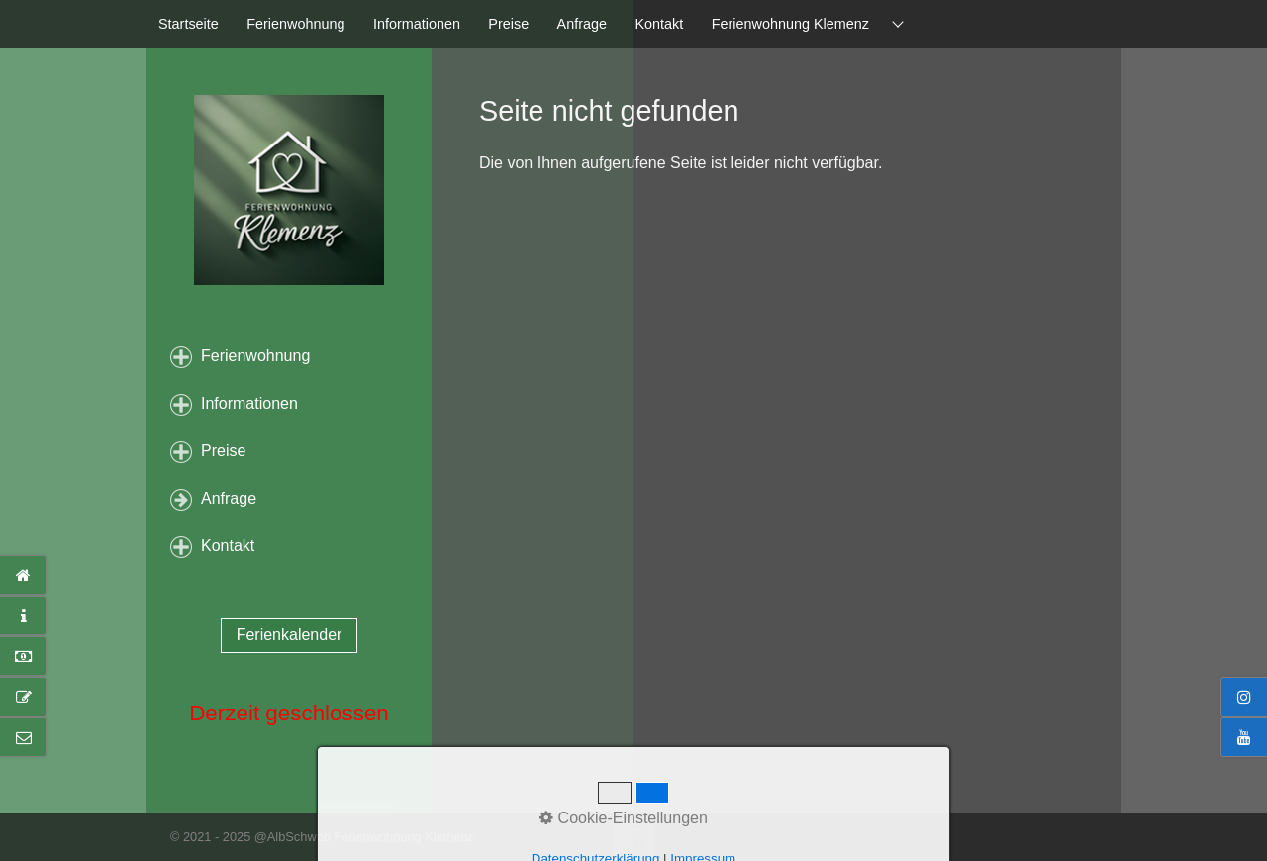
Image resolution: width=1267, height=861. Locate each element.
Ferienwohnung (295, 24)
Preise (508, 24)
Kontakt (658, 24)
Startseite (188, 24)
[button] (289, 635)
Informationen (416, 24)
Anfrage (582, 24)
